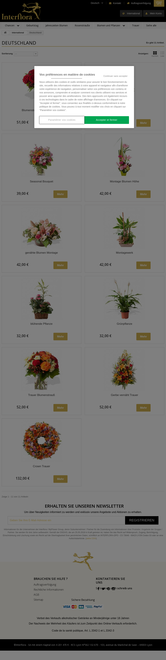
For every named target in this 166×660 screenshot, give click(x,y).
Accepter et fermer (106, 120)
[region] (84, 97)
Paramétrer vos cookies (61, 120)
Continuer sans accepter (116, 76)
